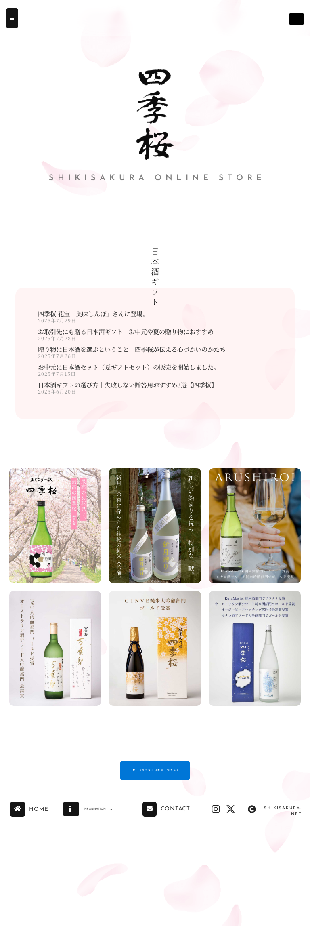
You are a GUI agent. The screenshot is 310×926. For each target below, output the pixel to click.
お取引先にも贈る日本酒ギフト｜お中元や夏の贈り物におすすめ (126, 331)
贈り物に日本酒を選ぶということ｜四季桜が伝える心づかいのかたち (132, 349)
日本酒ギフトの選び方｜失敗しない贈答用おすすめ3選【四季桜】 (127, 384)
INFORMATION (108, 814)
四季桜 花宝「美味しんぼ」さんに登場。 (93, 313)
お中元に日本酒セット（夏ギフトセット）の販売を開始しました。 (129, 366)
